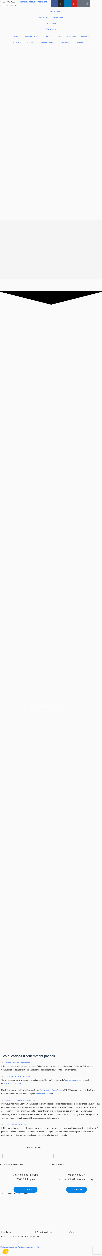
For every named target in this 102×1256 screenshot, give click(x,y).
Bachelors (71, 37)
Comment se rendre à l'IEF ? (15, 1125)
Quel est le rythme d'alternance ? (17, 1063)
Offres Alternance (31, 37)
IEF (43, 11)
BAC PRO (49, 37)
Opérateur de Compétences (52, 1090)
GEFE (90, 43)
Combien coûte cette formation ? (18, 1077)
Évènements (51, 29)
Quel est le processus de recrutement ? (20, 1101)
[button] (51, 1063)
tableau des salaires (43, 1094)
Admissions (65, 43)
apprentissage (71, 1080)
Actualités (43, 17)
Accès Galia (58, 17)
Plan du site (6, 1232)
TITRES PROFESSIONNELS (21, 43)
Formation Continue (47, 43)
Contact (79, 43)
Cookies (72, 1232)
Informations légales (44, 1232)
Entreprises (55, 11)
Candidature (51, 23)
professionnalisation (12, 1084)
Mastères (85, 37)
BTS (60, 37)
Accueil (15, 37)
